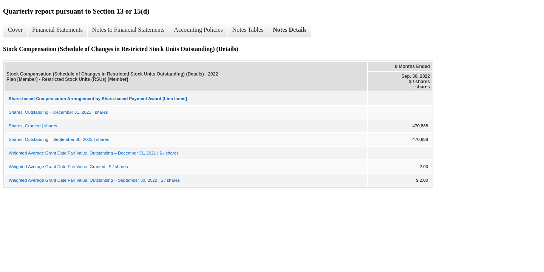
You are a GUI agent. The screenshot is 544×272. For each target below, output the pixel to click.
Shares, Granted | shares (33, 126)
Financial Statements (57, 29)
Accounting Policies (198, 29)
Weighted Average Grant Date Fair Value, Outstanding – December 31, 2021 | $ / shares (94, 153)
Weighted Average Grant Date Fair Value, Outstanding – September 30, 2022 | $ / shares (94, 180)
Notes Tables (248, 29)
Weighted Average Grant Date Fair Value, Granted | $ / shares (68, 166)
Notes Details (289, 29)
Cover (15, 29)
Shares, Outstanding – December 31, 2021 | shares (58, 112)
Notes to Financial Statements (128, 29)
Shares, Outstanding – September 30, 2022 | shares (59, 139)
